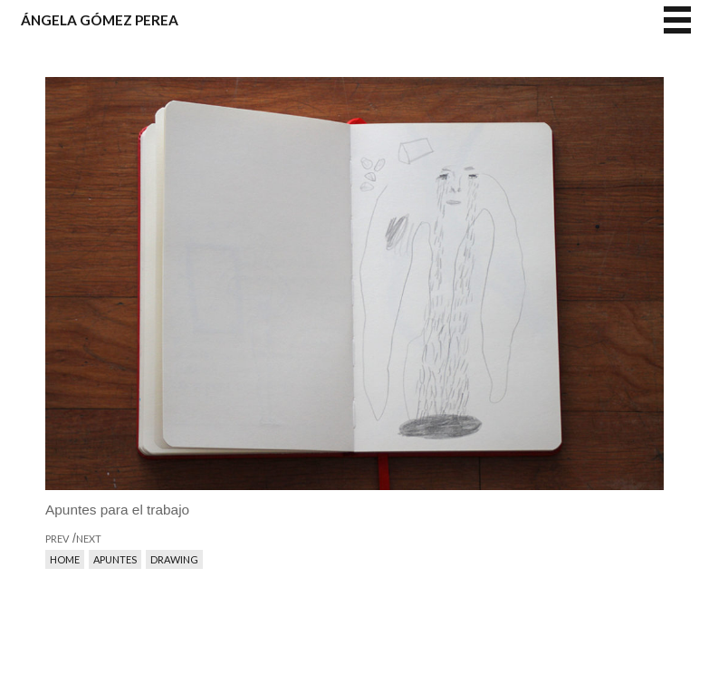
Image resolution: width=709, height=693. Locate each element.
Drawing (174, 559)
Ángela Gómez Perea (99, 20)
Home (65, 559)
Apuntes (115, 559)
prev (200, 367)
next (510, 367)
